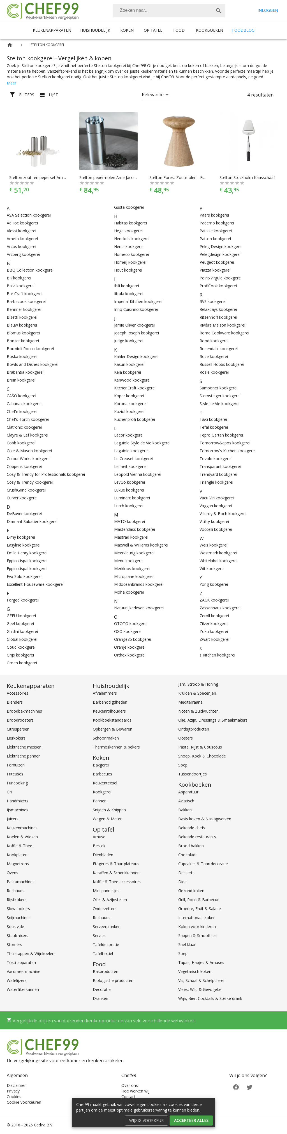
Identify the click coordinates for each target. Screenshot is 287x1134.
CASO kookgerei (21, 395)
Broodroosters (20, 720)
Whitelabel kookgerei (218, 560)
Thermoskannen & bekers (116, 747)
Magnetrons (18, 863)
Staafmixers (17, 935)
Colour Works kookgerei (28, 458)
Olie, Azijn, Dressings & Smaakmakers (212, 720)
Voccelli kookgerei (216, 529)
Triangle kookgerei (216, 482)
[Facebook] (236, 1086)
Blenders (15, 702)
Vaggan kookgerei (216, 505)
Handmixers (17, 801)
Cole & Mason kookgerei (29, 450)
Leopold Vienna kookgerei (137, 474)
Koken (127, 30)
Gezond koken (191, 890)
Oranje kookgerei (129, 647)
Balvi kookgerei (20, 285)
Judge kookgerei (128, 340)
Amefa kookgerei (22, 238)
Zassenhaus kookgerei (220, 607)
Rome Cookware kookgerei (224, 333)
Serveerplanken (107, 926)
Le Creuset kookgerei (133, 458)
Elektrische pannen (24, 756)
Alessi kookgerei (21, 230)
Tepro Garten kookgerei (221, 435)
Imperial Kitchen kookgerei (138, 301)
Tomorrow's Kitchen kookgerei (228, 450)
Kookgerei (102, 792)
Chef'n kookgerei (22, 411)
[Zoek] (218, 10)
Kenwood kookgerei (132, 380)
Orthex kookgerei (129, 655)
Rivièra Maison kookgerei (222, 325)
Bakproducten (105, 971)
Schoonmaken (106, 738)
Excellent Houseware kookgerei (35, 584)
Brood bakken (191, 845)
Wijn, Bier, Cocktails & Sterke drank (210, 998)
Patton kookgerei (215, 238)
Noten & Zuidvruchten (198, 711)
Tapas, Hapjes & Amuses (201, 962)
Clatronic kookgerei (24, 427)
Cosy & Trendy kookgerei (30, 482)
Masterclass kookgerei (134, 529)
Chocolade (188, 854)
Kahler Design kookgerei (136, 356)
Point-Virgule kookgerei (221, 278)
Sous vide (15, 926)
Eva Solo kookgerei (24, 576)
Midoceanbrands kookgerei (138, 584)
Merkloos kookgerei (132, 568)
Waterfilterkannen (23, 989)
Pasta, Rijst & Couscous (200, 747)
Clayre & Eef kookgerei (27, 435)
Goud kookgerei (21, 647)
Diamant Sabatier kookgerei (32, 521)
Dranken (100, 998)
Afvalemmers (105, 693)
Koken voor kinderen (197, 926)
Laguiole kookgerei (131, 450)
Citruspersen (18, 729)
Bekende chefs (191, 827)
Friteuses (15, 774)
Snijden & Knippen (109, 809)
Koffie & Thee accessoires (117, 881)
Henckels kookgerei (131, 238)
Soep (183, 765)
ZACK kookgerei (214, 600)
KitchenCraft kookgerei (135, 388)
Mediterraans (190, 702)
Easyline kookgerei (23, 545)
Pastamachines (20, 881)
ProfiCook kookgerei (218, 285)
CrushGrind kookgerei (26, 490)
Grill (10, 792)
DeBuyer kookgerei (24, 513)
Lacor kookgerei (129, 435)
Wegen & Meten (107, 818)
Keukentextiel (105, 783)
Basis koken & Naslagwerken (204, 818)
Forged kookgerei (23, 600)
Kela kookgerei (127, 372)
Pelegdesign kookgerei (220, 254)
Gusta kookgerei (129, 207)
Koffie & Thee (19, 845)
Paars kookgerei (214, 215)
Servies (99, 935)
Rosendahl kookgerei (219, 348)
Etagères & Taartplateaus (116, 863)
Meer (11, 83)
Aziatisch (186, 801)
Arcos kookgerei (21, 246)
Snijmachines (19, 917)
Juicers (12, 818)
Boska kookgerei (22, 356)
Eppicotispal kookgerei (27, 568)
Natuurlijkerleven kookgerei (139, 607)
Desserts (186, 872)
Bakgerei (101, 765)
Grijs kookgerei (20, 655)
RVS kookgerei (213, 301)
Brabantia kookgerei (25, 372)
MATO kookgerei (129, 521)
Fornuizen (16, 765)
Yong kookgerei (214, 584)
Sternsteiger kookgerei (220, 395)
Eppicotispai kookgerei (27, 560)
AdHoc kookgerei (22, 223)
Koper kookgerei (129, 395)
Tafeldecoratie (106, 944)
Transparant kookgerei (220, 466)
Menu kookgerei (129, 560)
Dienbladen (103, 854)
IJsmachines (17, 809)
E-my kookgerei (21, 537)
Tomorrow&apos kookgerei (225, 443)
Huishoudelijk (95, 30)
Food (179, 30)
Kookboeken (209, 30)
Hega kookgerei (128, 230)
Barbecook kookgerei (26, 301)
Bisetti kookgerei (22, 317)
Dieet (183, 881)
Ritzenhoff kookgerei (218, 317)
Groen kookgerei (22, 662)
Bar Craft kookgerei (24, 293)
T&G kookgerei (213, 419)
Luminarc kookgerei (132, 498)
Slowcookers (18, 908)
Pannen (100, 801)
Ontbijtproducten (193, 729)
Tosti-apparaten (21, 962)
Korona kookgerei (130, 403)
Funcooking (17, 783)
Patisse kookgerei (216, 230)
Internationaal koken (197, 917)
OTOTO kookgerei (130, 623)
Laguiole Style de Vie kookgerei (142, 443)
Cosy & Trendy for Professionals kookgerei (46, 474)
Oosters (185, 738)
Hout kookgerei (128, 270)
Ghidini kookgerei (22, 631)
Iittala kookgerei (128, 293)
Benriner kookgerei (24, 309)
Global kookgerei (22, 639)
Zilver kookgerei (214, 623)
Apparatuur (188, 792)
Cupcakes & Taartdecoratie (203, 863)
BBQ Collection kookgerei (30, 270)
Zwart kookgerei (214, 639)
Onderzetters (105, 908)
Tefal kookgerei (214, 427)
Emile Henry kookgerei (27, 552)
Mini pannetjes (106, 890)
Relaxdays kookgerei (218, 309)
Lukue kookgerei (129, 490)
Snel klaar (187, 944)
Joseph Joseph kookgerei (136, 333)
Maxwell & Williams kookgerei (141, 545)
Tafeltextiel (103, 953)
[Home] (10, 45)
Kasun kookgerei (129, 364)
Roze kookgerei (214, 356)
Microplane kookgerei (133, 576)
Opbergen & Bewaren (112, 729)
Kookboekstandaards (112, 720)
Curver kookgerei (22, 498)
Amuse (99, 836)
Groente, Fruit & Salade (199, 908)
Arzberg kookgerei (23, 254)
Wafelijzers (17, 980)
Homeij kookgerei (130, 262)
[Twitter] (249, 1086)
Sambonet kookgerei (218, 388)
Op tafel (153, 30)
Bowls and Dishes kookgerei (32, 364)
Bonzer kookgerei (23, 340)
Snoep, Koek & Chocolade (202, 756)
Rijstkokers (17, 899)
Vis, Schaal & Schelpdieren (202, 980)
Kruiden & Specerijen (197, 693)
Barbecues (102, 774)
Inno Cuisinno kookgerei (136, 309)
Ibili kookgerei (126, 285)
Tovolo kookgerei (216, 458)
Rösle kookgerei (214, 372)
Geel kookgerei (20, 623)
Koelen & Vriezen (22, 836)
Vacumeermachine (23, 971)
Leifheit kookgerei (130, 466)
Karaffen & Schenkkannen (116, 872)
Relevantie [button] (153, 94)
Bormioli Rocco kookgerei (30, 348)
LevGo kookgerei (129, 482)
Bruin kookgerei (21, 380)
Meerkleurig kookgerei (134, 552)
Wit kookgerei (212, 568)
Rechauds (15, 890)
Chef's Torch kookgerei (28, 419)
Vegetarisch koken (194, 971)
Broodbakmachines (24, 711)
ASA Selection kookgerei (29, 215)
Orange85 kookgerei (132, 639)
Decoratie (102, 989)
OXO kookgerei (128, 631)
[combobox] (169, 10)
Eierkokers (16, 738)
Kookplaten (17, 854)
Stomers (14, 944)
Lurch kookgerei (128, 505)
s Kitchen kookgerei (217, 655)
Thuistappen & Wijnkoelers (31, 953)
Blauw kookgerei (22, 325)
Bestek (99, 845)
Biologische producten (113, 980)
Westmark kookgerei (218, 552)
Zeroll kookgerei (214, 615)
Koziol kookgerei (129, 411)
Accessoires (17, 693)
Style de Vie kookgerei (219, 403)
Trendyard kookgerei (218, 474)
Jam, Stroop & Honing (198, 684)
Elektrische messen (24, 747)
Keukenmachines (22, 827)
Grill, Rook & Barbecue (198, 899)
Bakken (185, 809)
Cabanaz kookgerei (24, 403)
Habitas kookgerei (130, 223)
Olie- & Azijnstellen (110, 899)
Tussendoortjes (192, 774)
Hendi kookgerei (129, 246)
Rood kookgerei (214, 340)
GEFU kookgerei (21, 615)
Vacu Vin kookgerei (217, 498)
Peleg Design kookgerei (221, 246)
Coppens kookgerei (24, 466)
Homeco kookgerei (131, 254)
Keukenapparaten (52, 30)
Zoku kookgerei (214, 631)
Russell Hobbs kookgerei (222, 364)
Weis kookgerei (213, 545)
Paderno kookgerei (217, 223)
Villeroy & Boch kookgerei (223, 513)
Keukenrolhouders (109, 711)
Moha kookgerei (129, 592)
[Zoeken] (162, 10)
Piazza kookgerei (215, 270)
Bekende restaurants (197, 836)
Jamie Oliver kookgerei (134, 325)
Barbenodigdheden (110, 702)
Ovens (12, 872)
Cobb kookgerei (21, 443)
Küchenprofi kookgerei (134, 419)
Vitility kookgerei (214, 521)
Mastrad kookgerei (131, 537)
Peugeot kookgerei (217, 262)
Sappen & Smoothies (197, 935)
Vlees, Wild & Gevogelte (199, 989)
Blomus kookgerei (23, 333)
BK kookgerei (19, 278)
